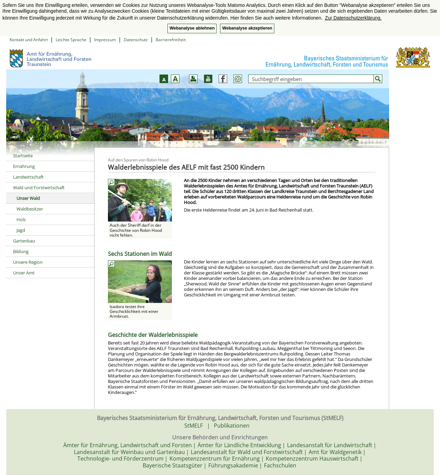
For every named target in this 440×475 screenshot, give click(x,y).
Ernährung (24, 166)
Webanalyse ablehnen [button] (191, 28)
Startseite (23, 155)
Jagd (20, 230)
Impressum (105, 40)
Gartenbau (24, 241)
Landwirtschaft (28, 177)
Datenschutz (136, 40)
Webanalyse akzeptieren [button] (247, 28)
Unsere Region (28, 262)
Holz (21, 219)
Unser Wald (28, 198)
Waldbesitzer (29, 209)
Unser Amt (24, 273)
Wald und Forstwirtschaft (39, 187)
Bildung (21, 251)
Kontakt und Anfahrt (29, 40)
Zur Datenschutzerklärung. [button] (353, 18)
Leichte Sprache (71, 40)
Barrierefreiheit (171, 40)
